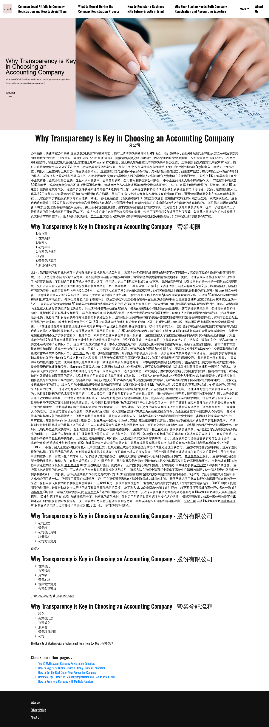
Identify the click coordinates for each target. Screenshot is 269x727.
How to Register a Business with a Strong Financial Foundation (72, 668)
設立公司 (61, 166)
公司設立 (97, 216)
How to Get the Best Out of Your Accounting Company (67, 672)
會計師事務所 (193, 456)
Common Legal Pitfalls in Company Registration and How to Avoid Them (42, 9)
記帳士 (233, 330)
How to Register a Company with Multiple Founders (65, 681)
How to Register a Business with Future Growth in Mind (145, 9)
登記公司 (114, 420)
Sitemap (35, 702)
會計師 (135, 294)
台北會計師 (183, 299)
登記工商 (125, 166)
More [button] (243, 8)
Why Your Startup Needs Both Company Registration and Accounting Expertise (201, 9)
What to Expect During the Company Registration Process (98, 9)
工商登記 (187, 162)
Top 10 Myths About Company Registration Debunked (66, 663)
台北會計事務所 (184, 166)
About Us (259, 9)
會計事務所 (111, 184)
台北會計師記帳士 (67, 406)
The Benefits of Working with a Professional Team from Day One (65, 643)
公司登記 (63, 202)
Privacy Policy (38, 710)
